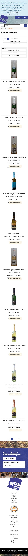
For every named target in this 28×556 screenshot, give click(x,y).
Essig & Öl (14, 542)
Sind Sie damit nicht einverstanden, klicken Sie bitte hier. (11, 13)
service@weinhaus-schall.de (11, 464)
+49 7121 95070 (9, 458)
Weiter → (16, 38)
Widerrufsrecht (14, 523)
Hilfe (14, 497)
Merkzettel (14, 502)
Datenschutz (14, 521)
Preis (15, 41)
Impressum (14, 518)
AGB (14, 519)
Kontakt (14, 495)
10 (15, 44)
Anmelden (19, 17)
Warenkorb (14, 498)
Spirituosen (14, 540)
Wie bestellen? (14, 524)
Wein (14, 537)
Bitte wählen (14, 50)
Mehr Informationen (15, 90)
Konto (14, 500)
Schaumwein (14, 538)
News (14, 526)
